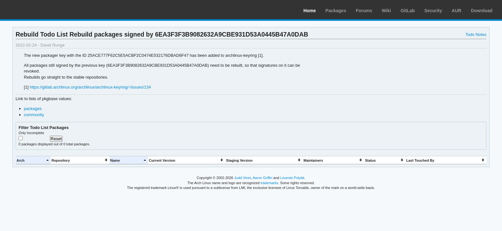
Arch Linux (35, 9)
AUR (456, 10)
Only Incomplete (31, 133)
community (34, 114)
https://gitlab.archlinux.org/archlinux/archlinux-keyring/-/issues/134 (90, 87)
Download (481, 10)
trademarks (269, 183)
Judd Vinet (242, 178)
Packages (336, 10)
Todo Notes (476, 34)
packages (33, 108)
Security (433, 10)
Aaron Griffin (262, 178)
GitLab (408, 10)
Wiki (386, 10)
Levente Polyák (292, 178)
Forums (364, 10)
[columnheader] (33, 160)
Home (310, 10)
